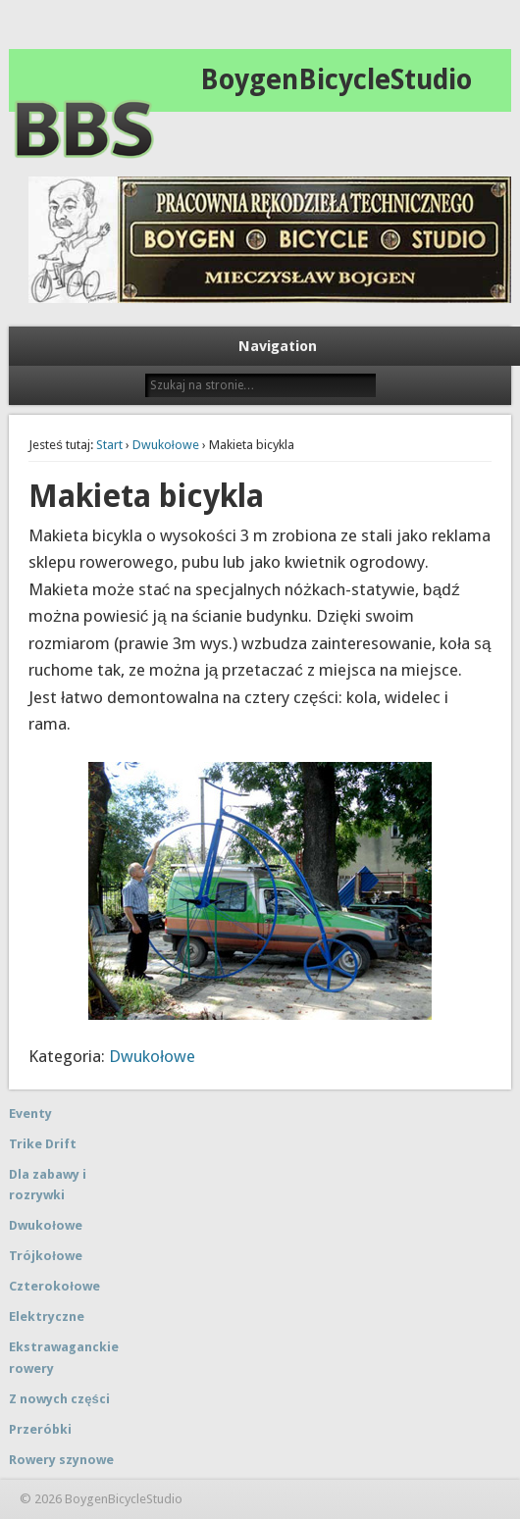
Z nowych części (59, 1399)
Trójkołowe (45, 1255)
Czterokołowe (54, 1286)
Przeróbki (40, 1429)
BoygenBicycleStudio (336, 80)
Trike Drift (43, 1144)
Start (109, 444)
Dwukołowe (165, 444)
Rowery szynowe (61, 1459)
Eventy (30, 1113)
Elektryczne (46, 1316)
